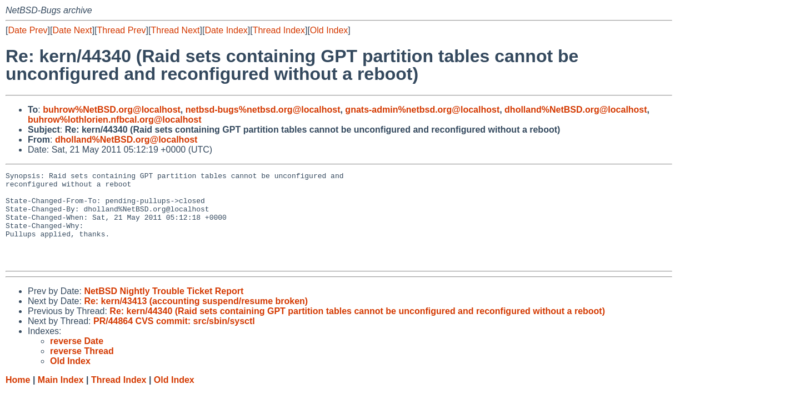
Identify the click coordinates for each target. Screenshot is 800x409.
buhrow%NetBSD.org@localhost (112, 109)
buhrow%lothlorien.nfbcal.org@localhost (115, 119)
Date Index (225, 30)
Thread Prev (121, 30)
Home (18, 398)
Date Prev (27, 30)
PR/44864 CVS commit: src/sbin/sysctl (174, 339)
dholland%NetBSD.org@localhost (575, 109)
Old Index (329, 30)
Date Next (72, 30)
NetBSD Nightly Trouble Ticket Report (163, 309)
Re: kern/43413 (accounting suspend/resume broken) (196, 319)
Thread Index (279, 30)
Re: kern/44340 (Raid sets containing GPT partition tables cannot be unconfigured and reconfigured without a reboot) (357, 329)
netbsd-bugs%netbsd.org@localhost (263, 109)
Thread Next (175, 30)
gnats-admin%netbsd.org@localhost (422, 109)
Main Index (61, 398)
